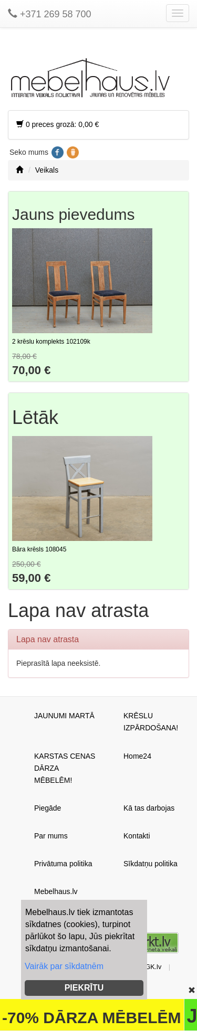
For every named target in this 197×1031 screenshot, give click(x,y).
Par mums (51, 836)
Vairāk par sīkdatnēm (64, 966)
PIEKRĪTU (84, 987)
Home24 (137, 756)
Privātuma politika (63, 863)
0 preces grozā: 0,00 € (57, 124)
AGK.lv (151, 967)
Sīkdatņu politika (150, 863)
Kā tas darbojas (148, 808)
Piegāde (47, 808)
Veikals (46, 170)
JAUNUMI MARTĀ (64, 715)
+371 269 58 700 (49, 13)
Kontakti (136, 836)
